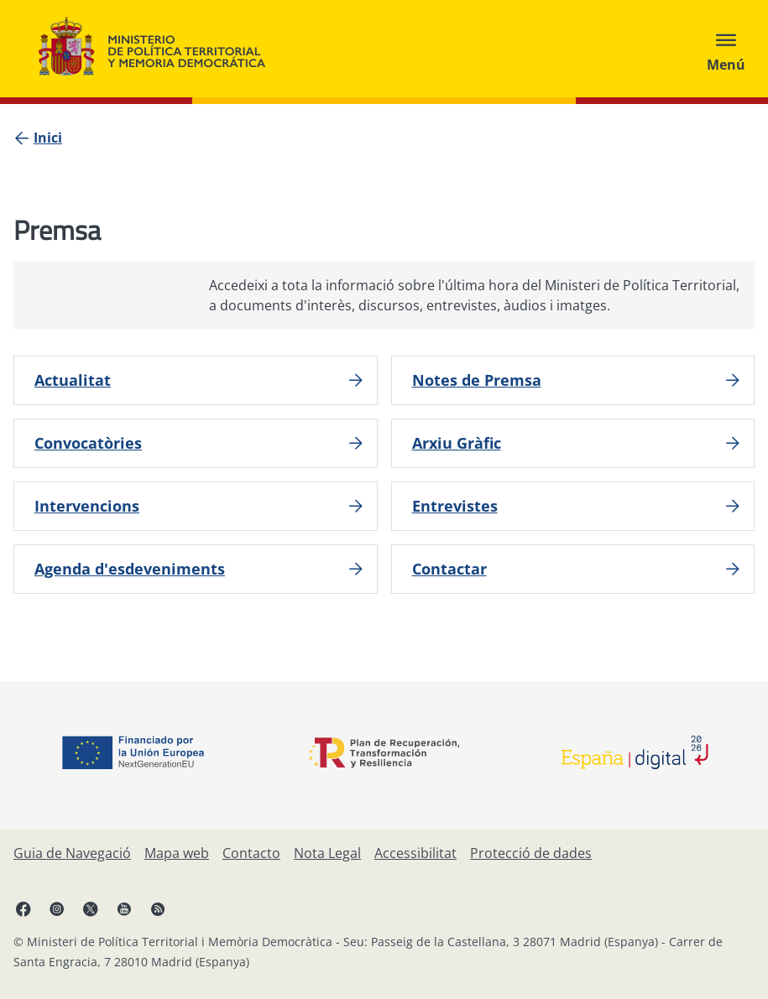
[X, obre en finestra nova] (91, 908)
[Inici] (48, 137)
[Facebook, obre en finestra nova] (23, 908)
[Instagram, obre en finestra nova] (57, 908)
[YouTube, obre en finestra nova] (124, 908)
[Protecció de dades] (531, 853)
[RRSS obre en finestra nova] (158, 908)
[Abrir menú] (726, 48)
